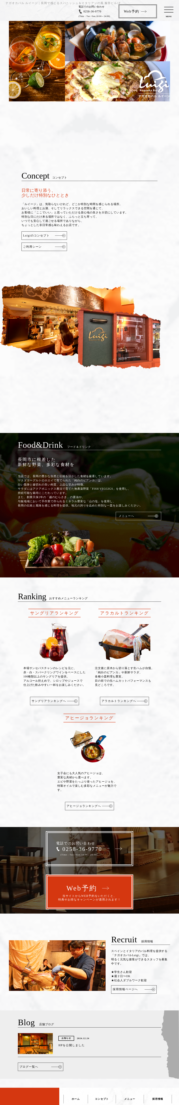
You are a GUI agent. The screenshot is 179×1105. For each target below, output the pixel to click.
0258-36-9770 (92, 11)
